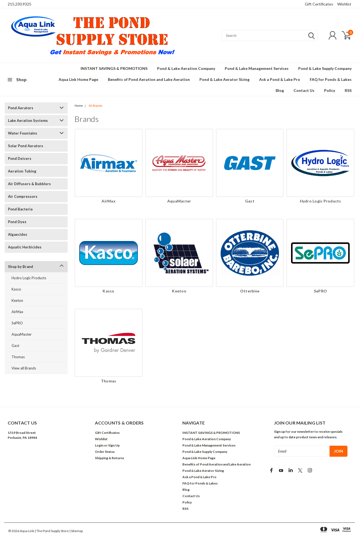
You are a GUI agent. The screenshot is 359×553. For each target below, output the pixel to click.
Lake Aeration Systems (28, 120)
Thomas (18, 357)
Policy (329, 90)
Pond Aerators (20, 108)
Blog (280, 90)
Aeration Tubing (22, 171)
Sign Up (114, 445)
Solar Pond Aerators (25, 146)
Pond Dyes (17, 222)
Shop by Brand (20, 266)
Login (99, 445)
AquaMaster (22, 334)
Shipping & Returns (109, 458)
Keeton (17, 300)
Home (79, 106)
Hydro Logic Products (29, 278)
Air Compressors (22, 196)
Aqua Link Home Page (78, 79)
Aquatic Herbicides (25, 247)
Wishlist (344, 4)
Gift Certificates (319, 4)
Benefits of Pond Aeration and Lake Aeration (149, 79)
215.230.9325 (19, 4)
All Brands (95, 106)
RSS (348, 90)
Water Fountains (22, 133)
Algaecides (17, 234)
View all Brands (24, 368)
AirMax (17, 312)
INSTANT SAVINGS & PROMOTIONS (114, 68)
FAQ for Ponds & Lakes (331, 79)
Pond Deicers (19, 158)
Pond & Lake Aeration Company (186, 68)
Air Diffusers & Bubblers (29, 184)
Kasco (16, 289)
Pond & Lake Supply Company (325, 68)
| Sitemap (76, 531)
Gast (15, 345)
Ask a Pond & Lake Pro (279, 79)
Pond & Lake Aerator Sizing (224, 79)
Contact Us (304, 90)
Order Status (105, 452)
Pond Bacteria (20, 209)
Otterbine (249, 291)
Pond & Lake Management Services (257, 68)
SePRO (17, 323)
